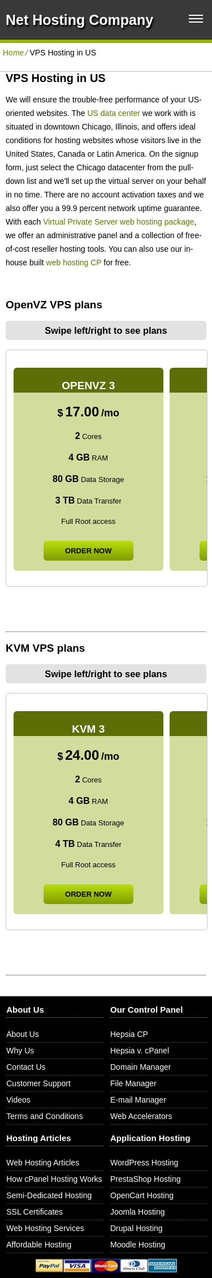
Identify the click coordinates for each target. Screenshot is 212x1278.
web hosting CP (74, 262)
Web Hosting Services (45, 1228)
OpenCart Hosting (142, 1195)
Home (13, 52)
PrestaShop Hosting (145, 1179)
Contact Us (25, 1067)
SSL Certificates (34, 1211)
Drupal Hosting (136, 1228)
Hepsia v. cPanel (139, 1050)
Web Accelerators (141, 1116)
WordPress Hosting (144, 1162)
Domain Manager (140, 1067)
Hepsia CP (129, 1034)
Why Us (20, 1050)
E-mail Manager (138, 1099)
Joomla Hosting (137, 1211)
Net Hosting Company (79, 20)
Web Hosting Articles (42, 1162)
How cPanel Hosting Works (54, 1179)
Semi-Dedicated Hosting (49, 1195)
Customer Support (38, 1083)
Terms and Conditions (44, 1116)
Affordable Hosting (38, 1244)
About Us (22, 1034)
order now (88, 551)
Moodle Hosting (137, 1244)
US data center (114, 113)
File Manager (133, 1083)
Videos (18, 1099)
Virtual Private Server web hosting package (118, 221)
